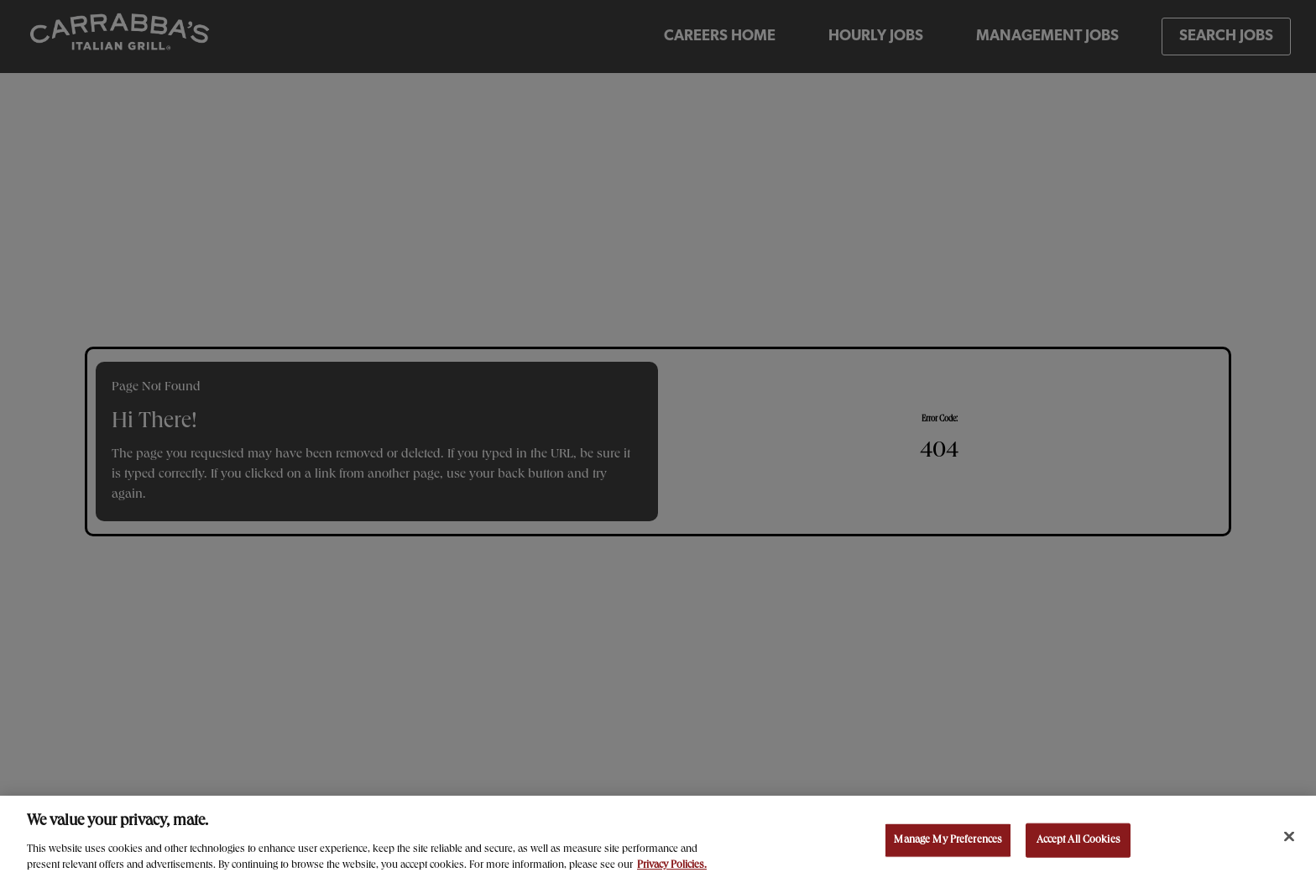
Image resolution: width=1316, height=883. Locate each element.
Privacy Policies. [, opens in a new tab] (672, 868)
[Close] (1289, 838)
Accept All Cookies (1078, 842)
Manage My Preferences (948, 842)
